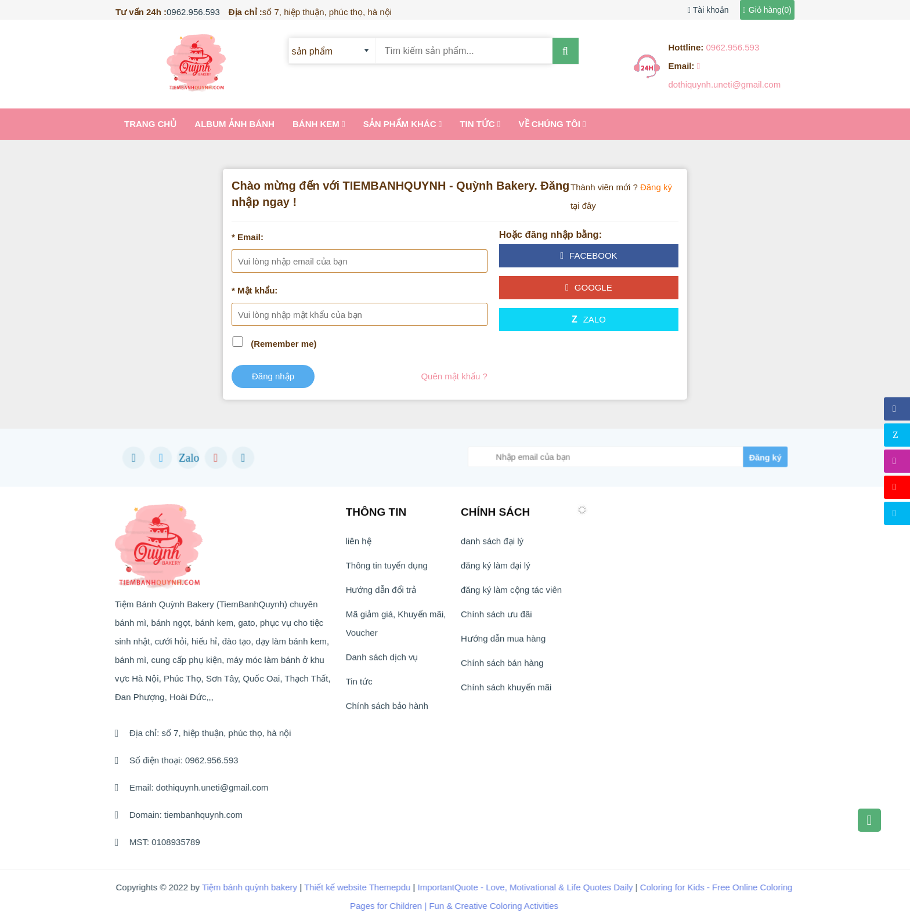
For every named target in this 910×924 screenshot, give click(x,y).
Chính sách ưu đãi (496, 619)
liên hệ (358, 545)
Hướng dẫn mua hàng (503, 643)
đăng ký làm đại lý (495, 570)
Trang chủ (150, 124)
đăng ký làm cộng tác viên (511, 594)
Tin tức (480, 124)
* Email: (247, 237)
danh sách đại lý (492, 545)
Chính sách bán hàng (502, 667)
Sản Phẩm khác (402, 124)
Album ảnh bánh (234, 124)
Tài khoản (708, 10)
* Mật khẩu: (254, 290)
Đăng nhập (273, 376)
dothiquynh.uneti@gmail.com (207, 787)
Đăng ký (656, 187)
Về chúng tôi (552, 124)
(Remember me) (283, 344)
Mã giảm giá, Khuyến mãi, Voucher (396, 628)
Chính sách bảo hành (387, 710)
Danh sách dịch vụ (382, 661)
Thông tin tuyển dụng (387, 570)
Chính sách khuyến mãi (506, 692)
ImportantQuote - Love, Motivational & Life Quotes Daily (516, 887)
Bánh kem (318, 124)
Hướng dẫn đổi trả (381, 594)
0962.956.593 (193, 12)
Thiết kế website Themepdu (348, 887)
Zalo (589, 319)
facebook (588, 255)
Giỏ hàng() (767, 10)
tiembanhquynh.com (198, 815)
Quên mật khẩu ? (454, 376)
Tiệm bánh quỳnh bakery (240, 887)
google (588, 287)
